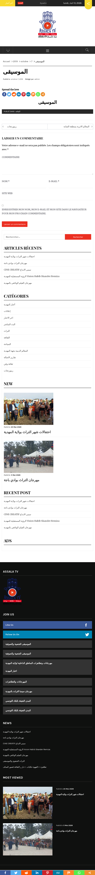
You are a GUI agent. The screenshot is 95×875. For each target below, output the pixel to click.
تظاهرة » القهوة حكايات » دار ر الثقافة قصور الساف (24, 767)
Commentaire (10, 157)
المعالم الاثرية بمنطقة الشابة (76, 126)
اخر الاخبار (8, 317)
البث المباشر (9, 324)
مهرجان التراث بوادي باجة (15, 263)
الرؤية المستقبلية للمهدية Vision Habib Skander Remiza (31, 276)
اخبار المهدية (11, 671)
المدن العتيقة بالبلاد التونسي (18, 701)
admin (37, 79)
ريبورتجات (12, 126)
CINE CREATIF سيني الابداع (17, 269)
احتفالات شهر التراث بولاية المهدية (19, 256)
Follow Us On (12, 634)
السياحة (7, 344)
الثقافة (18, 111)
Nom (6, 181)
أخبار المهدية (9, 304)
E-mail (54, 181)
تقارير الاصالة (10, 357)
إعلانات (7, 311)
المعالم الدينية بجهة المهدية (16, 350)
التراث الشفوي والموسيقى (14, 761)
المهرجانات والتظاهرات (16, 681)
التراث (7, 330)
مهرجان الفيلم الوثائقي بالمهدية (18, 283)
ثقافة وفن (8, 363)
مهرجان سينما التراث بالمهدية (18, 691)
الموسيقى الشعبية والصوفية (18, 644)
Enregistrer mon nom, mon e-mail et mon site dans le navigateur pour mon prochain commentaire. (44, 211)
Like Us (9, 625)
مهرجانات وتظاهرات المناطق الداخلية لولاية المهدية (28, 663)
